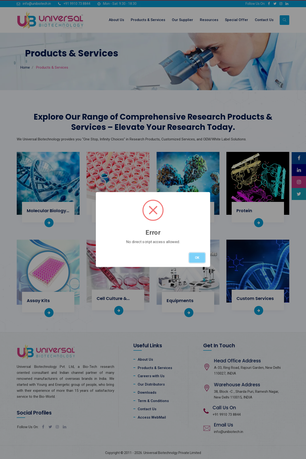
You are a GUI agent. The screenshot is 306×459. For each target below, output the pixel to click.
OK (197, 258)
